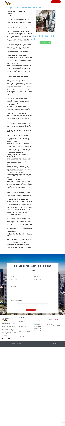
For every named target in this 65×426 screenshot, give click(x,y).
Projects (39, 2)
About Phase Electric (23, 333)
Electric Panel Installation (24, 324)
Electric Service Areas (31, 2)
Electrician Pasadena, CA (37, 322)
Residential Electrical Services (25, 328)
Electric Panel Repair (23, 323)
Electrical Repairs (22, 321)
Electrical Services (22, 2)
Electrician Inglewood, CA (37, 326)
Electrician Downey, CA (37, 330)
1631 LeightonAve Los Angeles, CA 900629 (54, 325)
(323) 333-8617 (46, 4)
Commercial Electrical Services (25, 329)
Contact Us (43, 2)
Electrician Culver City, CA (38, 328)
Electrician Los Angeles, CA (38, 320)
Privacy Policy (55, 343)
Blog (20, 334)
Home (20, 319)
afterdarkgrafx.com (30, 343)
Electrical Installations (23, 326)
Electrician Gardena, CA (37, 324)
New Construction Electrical (24, 331)
